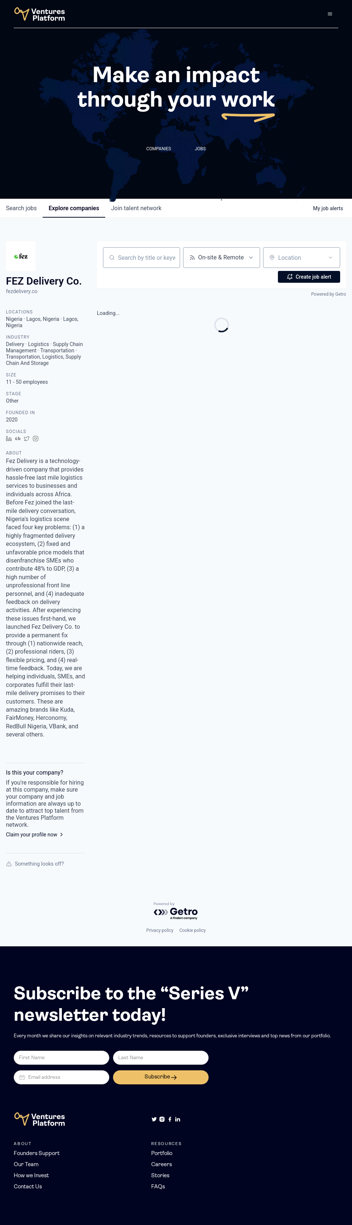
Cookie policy (192, 930)
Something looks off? (35, 864)
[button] (330, 14)
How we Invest (31, 1176)
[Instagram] (162, 1119)
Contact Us (28, 1187)
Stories (160, 1176)
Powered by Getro (328, 294)
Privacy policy (159, 930)
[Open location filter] (330, 257)
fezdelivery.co (21, 291)
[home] (39, 14)
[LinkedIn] (177, 1119)
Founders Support (37, 1154)
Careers (161, 1165)
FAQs (158, 1187)
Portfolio (161, 1154)
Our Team (26, 1165)
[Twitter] (154, 1119)
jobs (21, 208)
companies (74, 208)
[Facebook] (170, 1119)
